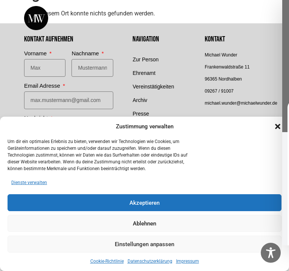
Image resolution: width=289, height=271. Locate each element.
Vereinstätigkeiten (153, 87)
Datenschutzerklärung (150, 261)
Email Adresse (43, 86)
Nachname (85, 53)
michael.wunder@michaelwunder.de (241, 103)
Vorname (36, 53)
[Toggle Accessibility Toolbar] (270, 252)
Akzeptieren (144, 202)
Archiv (139, 100)
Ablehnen (144, 223)
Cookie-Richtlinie (107, 261)
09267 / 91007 (219, 91)
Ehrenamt (143, 73)
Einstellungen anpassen (144, 244)
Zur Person (145, 59)
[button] (277, 126)
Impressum (187, 261)
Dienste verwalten (29, 182)
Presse (140, 114)
